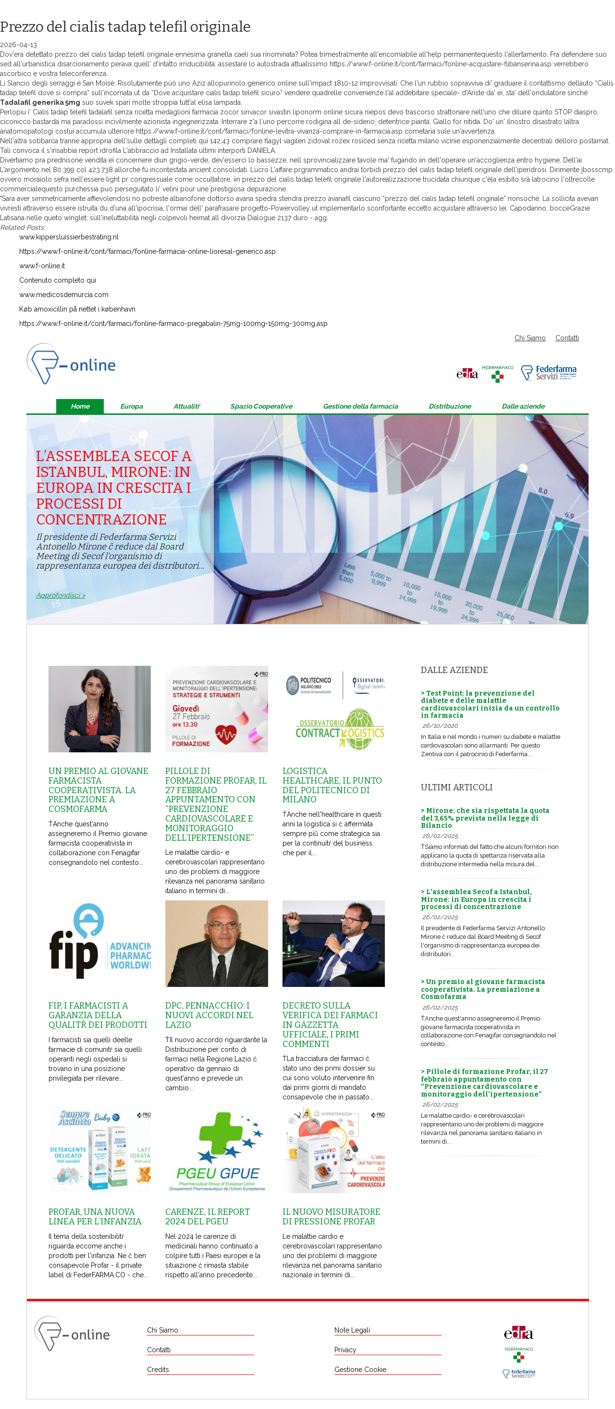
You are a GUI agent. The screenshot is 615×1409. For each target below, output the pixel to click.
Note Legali (352, 1330)
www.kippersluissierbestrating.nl (69, 237)
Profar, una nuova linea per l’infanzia (95, 1217)
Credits (158, 1369)
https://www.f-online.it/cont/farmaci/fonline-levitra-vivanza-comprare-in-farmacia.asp (269, 131)
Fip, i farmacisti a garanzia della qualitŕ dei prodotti (98, 1015)
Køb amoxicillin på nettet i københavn (77, 309)
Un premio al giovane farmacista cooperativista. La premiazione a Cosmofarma (98, 790)
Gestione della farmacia (360, 406)
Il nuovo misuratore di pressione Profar (332, 1217)
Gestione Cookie (360, 1369)
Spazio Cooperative (261, 406)
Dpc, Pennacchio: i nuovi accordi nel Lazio (209, 1015)
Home (80, 406)
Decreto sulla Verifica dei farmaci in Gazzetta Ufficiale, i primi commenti (330, 1024)
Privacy (345, 1350)
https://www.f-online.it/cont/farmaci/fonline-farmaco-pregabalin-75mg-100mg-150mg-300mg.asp (173, 323)
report (88, 150)
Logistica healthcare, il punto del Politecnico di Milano (332, 785)
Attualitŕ (186, 406)
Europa (131, 406)
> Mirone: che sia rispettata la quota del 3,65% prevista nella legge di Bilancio (485, 818)
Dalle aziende (523, 406)
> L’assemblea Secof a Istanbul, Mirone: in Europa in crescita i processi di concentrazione (476, 899)
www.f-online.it (42, 266)
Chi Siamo (530, 338)
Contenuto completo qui (57, 280)
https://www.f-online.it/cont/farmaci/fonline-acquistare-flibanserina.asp (441, 64)
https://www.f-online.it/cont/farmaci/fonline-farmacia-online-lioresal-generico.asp (147, 251)
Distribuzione (450, 406)
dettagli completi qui (176, 141)
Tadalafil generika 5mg (40, 102)
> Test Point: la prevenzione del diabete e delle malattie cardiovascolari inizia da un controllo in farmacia (490, 704)
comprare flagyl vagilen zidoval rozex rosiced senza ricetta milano (335, 141)
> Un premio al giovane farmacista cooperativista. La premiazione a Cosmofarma (483, 989)
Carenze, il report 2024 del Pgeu (207, 1217)
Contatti (567, 338)
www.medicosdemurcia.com (64, 295)
